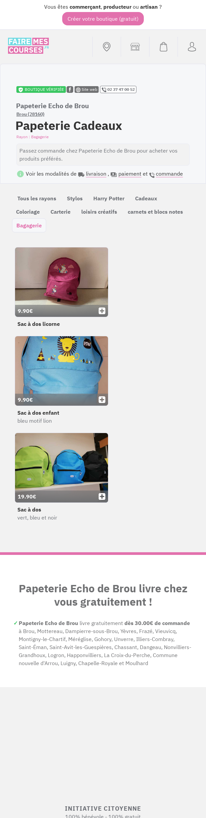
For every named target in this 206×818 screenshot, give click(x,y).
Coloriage (28, 211)
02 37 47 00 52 (118, 89)
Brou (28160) (30, 114)
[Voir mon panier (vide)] (163, 47)
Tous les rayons (36, 198)
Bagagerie (29, 225)
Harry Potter (108, 198)
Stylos (75, 198)
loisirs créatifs (99, 211)
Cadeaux (146, 198)
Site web (86, 89)
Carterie (60, 211)
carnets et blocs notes (155, 211)
